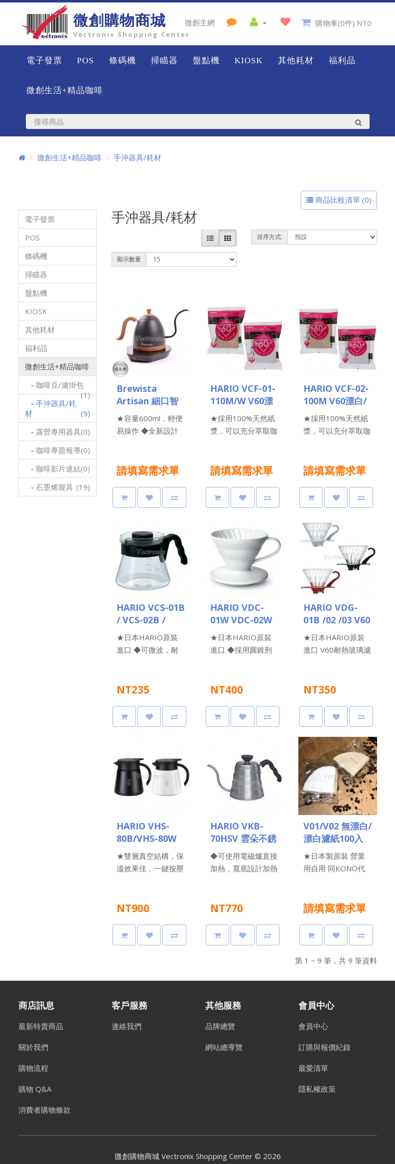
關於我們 (33, 1047)
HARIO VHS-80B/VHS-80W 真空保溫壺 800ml (146, 844)
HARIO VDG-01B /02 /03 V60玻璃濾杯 (336, 619)
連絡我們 (126, 1026)
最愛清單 (313, 1068)
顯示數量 (129, 259)
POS (85, 60)
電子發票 (44, 60)
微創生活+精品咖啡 (65, 90)
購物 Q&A (34, 1089)
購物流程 (33, 1068)
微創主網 (200, 22)
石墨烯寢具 (58, 487)
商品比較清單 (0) (339, 200)
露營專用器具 (58, 432)
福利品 (342, 60)
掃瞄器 (164, 60)
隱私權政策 (317, 1089)
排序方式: (269, 237)
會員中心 (313, 1026)
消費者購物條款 (44, 1110)
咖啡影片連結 (58, 468)
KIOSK (249, 60)
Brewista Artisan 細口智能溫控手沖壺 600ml (147, 407)
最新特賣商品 (40, 1026)
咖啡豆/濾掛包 (58, 387)
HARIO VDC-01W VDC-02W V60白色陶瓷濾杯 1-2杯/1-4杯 (241, 626)
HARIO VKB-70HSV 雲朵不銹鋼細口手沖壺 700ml (243, 844)
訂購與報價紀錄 (324, 1047)
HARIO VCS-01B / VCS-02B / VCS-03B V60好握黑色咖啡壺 (151, 626)
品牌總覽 (220, 1026)
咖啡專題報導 (58, 450)
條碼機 (122, 60)
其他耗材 (296, 60)
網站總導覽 (224, 1047)
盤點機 (206, 60)
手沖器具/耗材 (137, 157)
